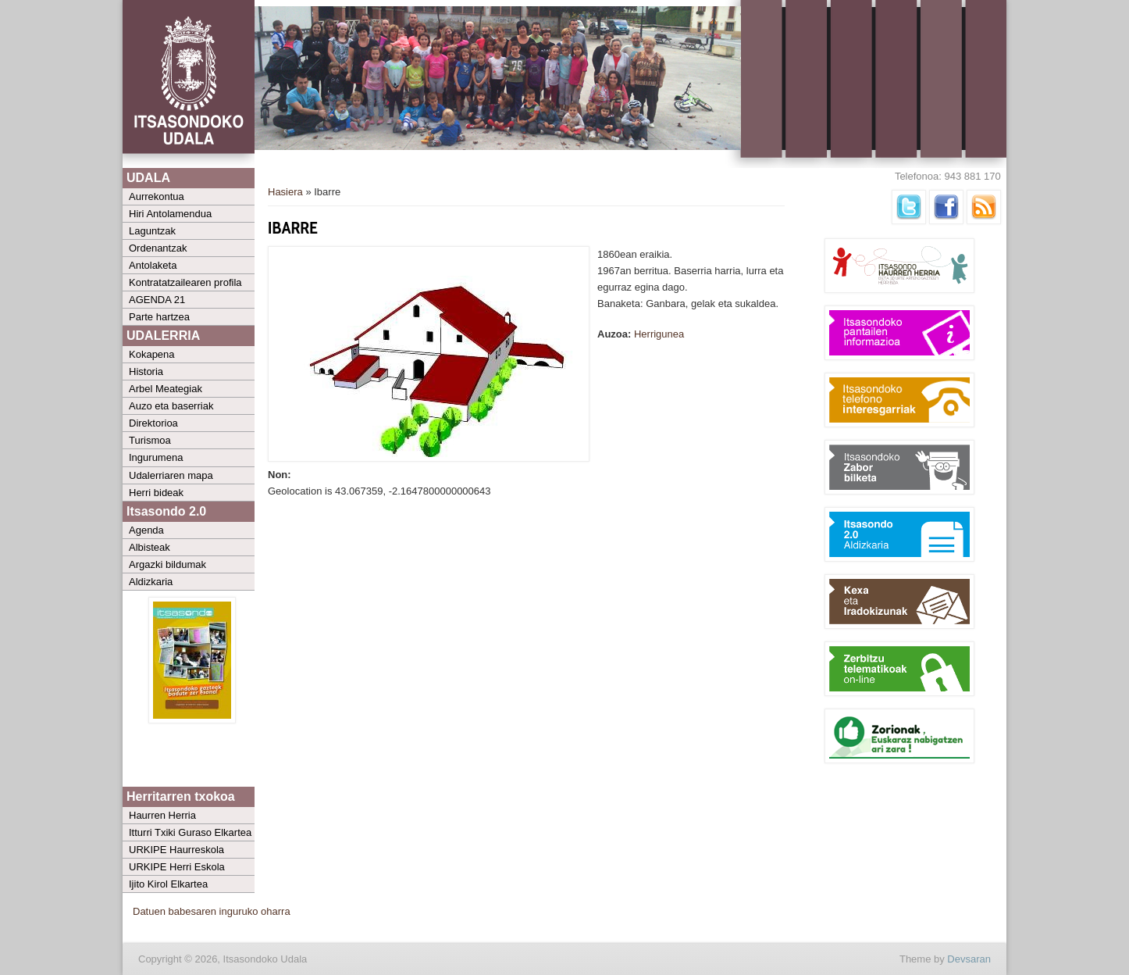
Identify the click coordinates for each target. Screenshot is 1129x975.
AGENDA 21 (157, 299)
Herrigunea (659, 334)
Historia (146, 371)
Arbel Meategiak (165, 389)
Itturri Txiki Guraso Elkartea (190, 832)
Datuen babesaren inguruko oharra (211, 911)
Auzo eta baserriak (171, 406)
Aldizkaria (151, 582)
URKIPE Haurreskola (176, 849)
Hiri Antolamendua (170, 214)
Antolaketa (152, 265)
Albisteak (149, 547)
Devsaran (969, 959)
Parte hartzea (159, 317)
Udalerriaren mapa (171, 475)
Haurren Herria (162, 815)
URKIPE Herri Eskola (177, 867)
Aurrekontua (156, 196)
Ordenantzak (158, 248)
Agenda (146, 530)
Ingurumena (156, 457)
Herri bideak (156, 492)
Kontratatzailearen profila (185, 282)
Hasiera (285, 192)
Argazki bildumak (167, 564)
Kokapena (152, 354)
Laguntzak (152, 231)
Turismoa (150, 440)
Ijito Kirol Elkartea (168, 884)
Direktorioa (153, 423)
